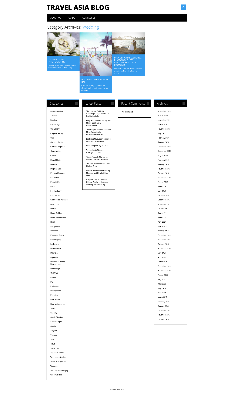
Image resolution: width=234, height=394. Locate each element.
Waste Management (58, 361)
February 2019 (163, 160)
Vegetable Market (57, 353)
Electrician (54, 178)
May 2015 (162, 288)
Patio (52, 282)
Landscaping (55, 240)
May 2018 (162, 191)
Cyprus (53, 156)
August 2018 (163, 182)
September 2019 (164, 151)
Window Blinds (56, 375)
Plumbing (54, 295)
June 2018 (162, 186)
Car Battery (55, 129)
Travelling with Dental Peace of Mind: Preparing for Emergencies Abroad (98, 132)
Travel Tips (54, 348)
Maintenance (55, 249)
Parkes (53, 277)
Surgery (53, 331)
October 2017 (163, 209)
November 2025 (164, 111)
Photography (55, 291)
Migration (54, 257)
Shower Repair (56, 322)
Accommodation (56, 111)
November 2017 (164, 204)
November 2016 (164, 240)
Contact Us (88, 17)
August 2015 (163, 275)
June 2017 (162, 217)
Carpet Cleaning (56, 133)
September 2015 (164, 271)
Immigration (55, 226)
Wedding (53, 366)
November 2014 (164, 315)
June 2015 (162, 284)
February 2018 (163, 195)
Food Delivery (55, 191)
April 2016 (162, 257)
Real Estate (55, 300)
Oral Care (54, 273)
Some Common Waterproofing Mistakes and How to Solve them (98, 173)
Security (53, 313)
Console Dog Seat (57, 147)
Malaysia (53, 253)
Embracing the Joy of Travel (97, 146)
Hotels (53, 222)
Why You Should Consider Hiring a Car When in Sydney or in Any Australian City (97, 182)
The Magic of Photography (57, 60)
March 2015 (162, 297)
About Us (55, 17)
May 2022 (162, 133)
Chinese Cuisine (56, 142)
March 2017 (162, 226)
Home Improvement (58, 217)
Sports (53, 326)
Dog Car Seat (55, 169)
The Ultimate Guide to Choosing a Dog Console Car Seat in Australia (98, 113)
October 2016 (163, 244)
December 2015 (164, 266)
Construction (55, 151)
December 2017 (164, 200)
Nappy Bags (55, 269)
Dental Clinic (55, 160)
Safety (53, 308)
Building (53, 120)
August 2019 (163, 156)
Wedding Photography (59, 370)
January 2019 (163, 164)
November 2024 (164, 120)
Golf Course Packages (59, 200)
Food (52, 186)
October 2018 (163, 173)
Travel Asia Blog (78, 7)
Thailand (53, 335)
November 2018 (164, 169)
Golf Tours (54, 204)
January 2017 (163, 231)
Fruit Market (55, 195)
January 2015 (163, 306)
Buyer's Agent (55, 125)
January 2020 (163, 142)
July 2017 (161, 213)
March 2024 (162, 125)
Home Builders (56, 213)
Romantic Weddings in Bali (94, 80)
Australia (53, 116)
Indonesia (54, 231)
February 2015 (163, 302)
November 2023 (164, 129)
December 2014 (164, 310)
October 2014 (163, 319)
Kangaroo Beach (57, 235)
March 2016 (162, 262)
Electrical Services (57, 173)
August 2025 (163, 116)
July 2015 (161, 280)
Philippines (54, 286)
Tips (52, 339)
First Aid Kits (55, 182)
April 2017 (162, 222)
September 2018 (164, 178)
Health (53, 209)
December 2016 (164, 235)
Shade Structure (56, 317)
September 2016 (164, 249)
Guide (71, 17)
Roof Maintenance (57, 304)
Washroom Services (58, 357)
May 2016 (162, 253)
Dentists (53, 164)
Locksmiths (54, 244)
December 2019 (164, 147)
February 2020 (163, 138)
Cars (52, 138)
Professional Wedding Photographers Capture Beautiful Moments (127, 61)
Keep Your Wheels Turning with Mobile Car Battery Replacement (98, 123)
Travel (52, 344)
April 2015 (162, 293)
